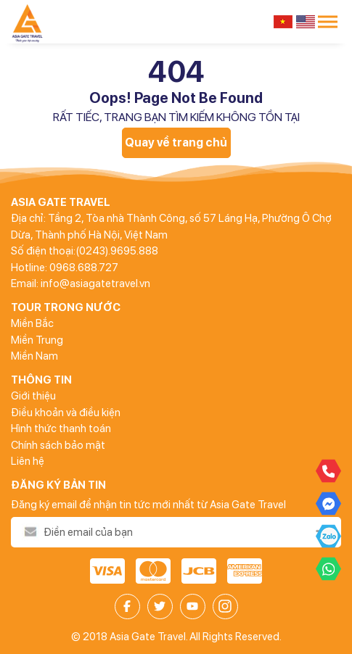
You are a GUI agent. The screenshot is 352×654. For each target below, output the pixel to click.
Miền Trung (37, 340)
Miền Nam (34, 356)
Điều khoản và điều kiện (65, 412)
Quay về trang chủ (176, 142)
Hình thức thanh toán (61, 428)
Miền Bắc (32, 323)
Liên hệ (27, 461)
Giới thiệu (33, 395)
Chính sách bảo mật (58, 445)
